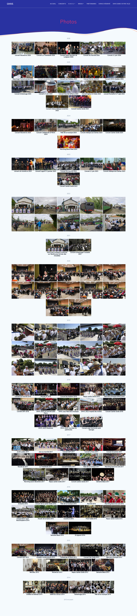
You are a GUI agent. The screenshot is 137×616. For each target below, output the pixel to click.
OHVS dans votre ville (121, 4)
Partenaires (91, 4)
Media (80, 4)
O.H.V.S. (71, 4)
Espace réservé (104, 4)
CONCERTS (62, 4)
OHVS (10, 4)
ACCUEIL (53, 4)
